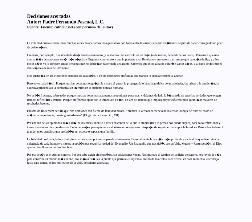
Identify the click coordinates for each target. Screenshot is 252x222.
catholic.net (64, 27)
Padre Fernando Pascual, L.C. (73, 21)
